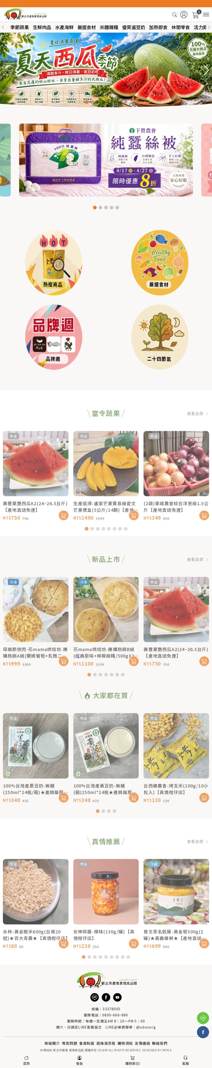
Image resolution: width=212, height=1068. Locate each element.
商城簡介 (52, 1043)
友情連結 (142, 1043)
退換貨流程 (106, 1043)
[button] (209, 27)
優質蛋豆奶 (133, 27)
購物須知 (125, 1043)
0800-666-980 (115, 1015)
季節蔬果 (19, 27)
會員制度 (86, 1043)
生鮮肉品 (42, 27)
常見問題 (69, 1043)
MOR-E (167, 1050)
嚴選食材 (86, 27)
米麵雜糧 (109, 27)
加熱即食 (158, 27)
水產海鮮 (64, 27)
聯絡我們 (159, 1043)
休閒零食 (180, 27)
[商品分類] (206, 15)
